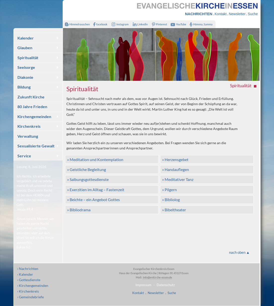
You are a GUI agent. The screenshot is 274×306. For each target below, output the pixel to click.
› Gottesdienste (28, 280)
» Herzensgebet (175, 159)
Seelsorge (26, 67)
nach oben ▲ (239, 252)
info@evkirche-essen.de (157, 277)
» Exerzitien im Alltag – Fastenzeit (95, 189)
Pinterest (158, 24)
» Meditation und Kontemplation (95, 159)
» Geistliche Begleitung (86, 169)
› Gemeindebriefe (30, 297)
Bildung (24, 87)
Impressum (143, 285)
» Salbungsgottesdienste (88, 179)
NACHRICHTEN (198, 14)
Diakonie (25, 77)
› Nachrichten (27, 268)
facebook (99, 24)
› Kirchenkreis (28, 291)
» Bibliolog (171, 199)
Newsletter (237, 14)
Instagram (119, 24)
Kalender (25, 38)
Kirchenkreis (29, 126)
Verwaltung (27, 136)
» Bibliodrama (79, 209)
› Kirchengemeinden (32, 285)
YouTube (177, 24)
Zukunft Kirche (31, 96)
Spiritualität (27, 57)
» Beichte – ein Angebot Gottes (93, 199)
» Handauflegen (175, 169)
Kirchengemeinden (34, 116)
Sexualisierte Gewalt (35, 145)
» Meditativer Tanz (177, 179)
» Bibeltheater (174, 209)
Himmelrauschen (76, 24)
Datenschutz (166, 285)
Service (24, 155)
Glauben (24, 47)
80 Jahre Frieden (32, 106)
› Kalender (25, 274)
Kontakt (221, 14)
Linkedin (139, 24)
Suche (253, 14)
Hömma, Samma (200, 24)
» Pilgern (169, 189)
